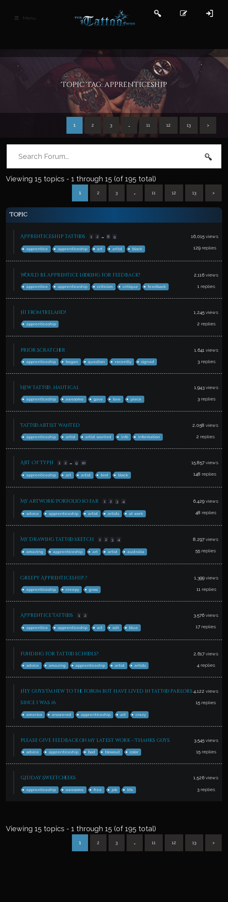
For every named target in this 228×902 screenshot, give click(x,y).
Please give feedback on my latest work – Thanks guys (95, 740)
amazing (34, 552)
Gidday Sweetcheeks (48, 778)
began (72, 362)
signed (147, 362)
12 (168, 125)
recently (123, 362)
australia (135, 552)
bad (91, 752)
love (117, 399)
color (134, 752)
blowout (112, 752)
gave (98, 399)
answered (61, 714)
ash (115, 627)
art (100, 249)
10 (83, 463)
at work (136, 513)
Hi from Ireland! (43, 312)
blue (133, 627)
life (130, 790)
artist (117, 249)
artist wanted (98, 437)
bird (104, 475)
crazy (141, 714)
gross (93, 589)
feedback (157, 286)
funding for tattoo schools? (59, 654)
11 (148, 125)
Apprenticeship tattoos (52, 236)
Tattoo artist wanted (50, 425)
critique (130, 286)
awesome (75, 399)
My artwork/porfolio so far (59, 501)
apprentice (37, 249)
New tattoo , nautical (49, 387)
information (149, 437)
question (96, 362)
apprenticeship (72, 249)
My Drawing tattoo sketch (57, 539)
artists (113, 513)
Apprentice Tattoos (46, 615)
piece (136, 399)
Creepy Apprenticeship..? (53, 578)
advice (32, 513)
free (98, 790)
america (34, 714)
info (124, 437)
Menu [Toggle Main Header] (25, 18)
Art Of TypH (36, 462)
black (137, 249)
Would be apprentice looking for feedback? (80, 275)
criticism (105, 286)
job (114, 790)
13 (189, 125)
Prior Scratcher (42, 350)
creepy (72, 589)
